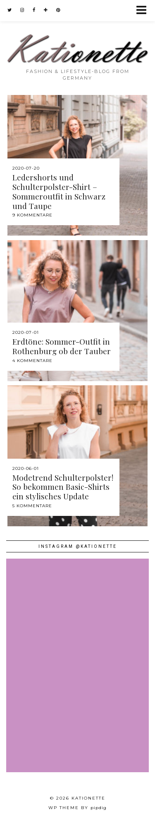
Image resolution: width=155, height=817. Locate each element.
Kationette (88, 798)
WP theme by (77, 807)
